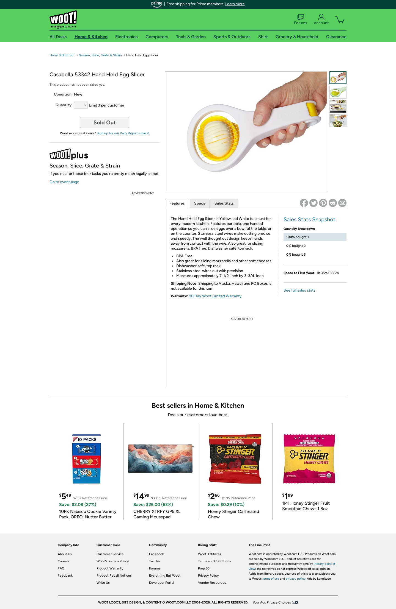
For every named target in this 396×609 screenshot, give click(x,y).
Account (321, 19)
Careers (64, 561)
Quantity (64, 105)
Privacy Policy (208, 575)
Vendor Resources (212, 583)
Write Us (103, 583)
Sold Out (105, 122)
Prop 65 (204, 568)
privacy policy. (296, 578)
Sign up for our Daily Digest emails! (123, 133)
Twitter (154, 561)
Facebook (156, 554)
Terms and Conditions (214, 561)
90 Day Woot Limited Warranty (215, 296)
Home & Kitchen (62, 55)
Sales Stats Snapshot (310, 219)
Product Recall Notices (114, 575)
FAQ (61, 568)
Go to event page (64, 182)
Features (177, 203)
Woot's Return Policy (113, 561)
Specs (199, 203)
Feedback (65, 575)
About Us (65, 554)
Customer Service (110, 554)
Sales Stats (224, 203)
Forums (300, 19)
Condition (63, 94)
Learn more (235, 4)
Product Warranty (110, 568)
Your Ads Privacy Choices (272, 602)
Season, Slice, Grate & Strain (100, 55)
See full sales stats (299, 290)
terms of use (270, 578)
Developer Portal (161, 583)
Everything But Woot (165, 575)
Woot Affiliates (209, 554)
